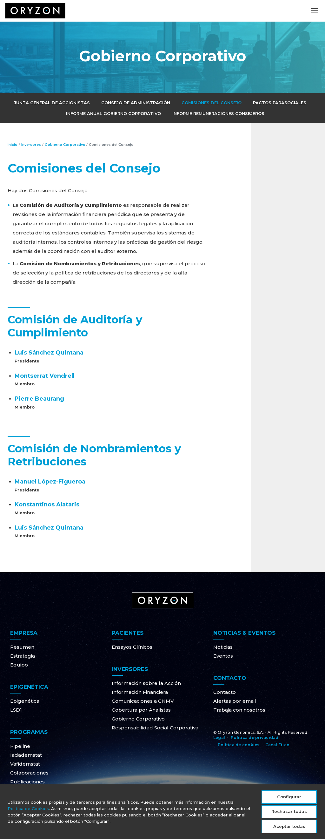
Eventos (223, 656)
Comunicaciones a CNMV (143, 701)
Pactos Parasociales (279, 102)
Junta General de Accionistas (52, 102)
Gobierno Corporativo (65, 144)
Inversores (31, 144)
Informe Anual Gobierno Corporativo (113, 113)
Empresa (23, 633)
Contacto (229, 678)
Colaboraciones (29, 773)
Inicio (12, 144)
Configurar (289, 799)
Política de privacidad (254, 737)
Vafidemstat (25, 764)
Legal (219, 737)
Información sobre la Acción (146, 683)
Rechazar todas (289, 814)
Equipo (19, 665)
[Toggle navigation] (314, 14)
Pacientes (127, 633)
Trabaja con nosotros (239, 710)
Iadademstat (26, 755)
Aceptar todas (289, 829)
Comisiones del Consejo (212, 102)
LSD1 (16, 710)
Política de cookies (239, 744)
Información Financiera (140, 692)
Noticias (223, 647)
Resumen (22, 647)
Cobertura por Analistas (141, 710)
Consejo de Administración (135, 102)
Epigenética (29, 687)
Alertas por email (234, 701)
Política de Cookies (28, 811)
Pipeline (20, 746)
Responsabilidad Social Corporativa (155, 728)
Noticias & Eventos (244, 633)
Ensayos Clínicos (132, 647)
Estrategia (22, 656)
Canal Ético (277, 744)
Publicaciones (27, 782)
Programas (29, 732)
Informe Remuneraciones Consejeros (218, 113)
